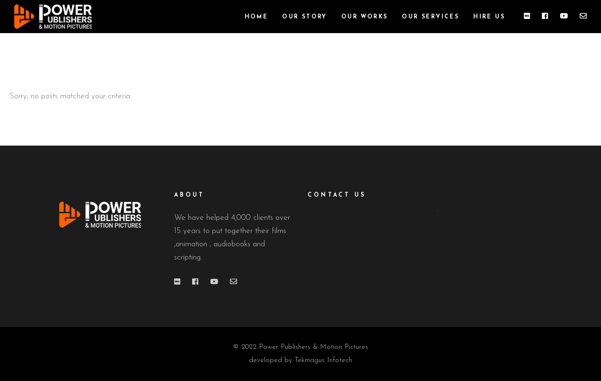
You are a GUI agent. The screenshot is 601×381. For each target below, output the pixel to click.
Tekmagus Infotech (323, 360)
